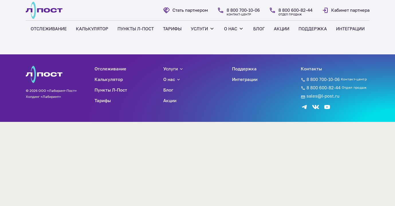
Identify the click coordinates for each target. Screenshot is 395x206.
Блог (168, 89)
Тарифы (103, 100)
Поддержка (244, 68)
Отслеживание (110, 68)
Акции (169, 100)
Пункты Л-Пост (111, 89)
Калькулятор (109, 79)
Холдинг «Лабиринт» (43, 96)
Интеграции (245, 79)
